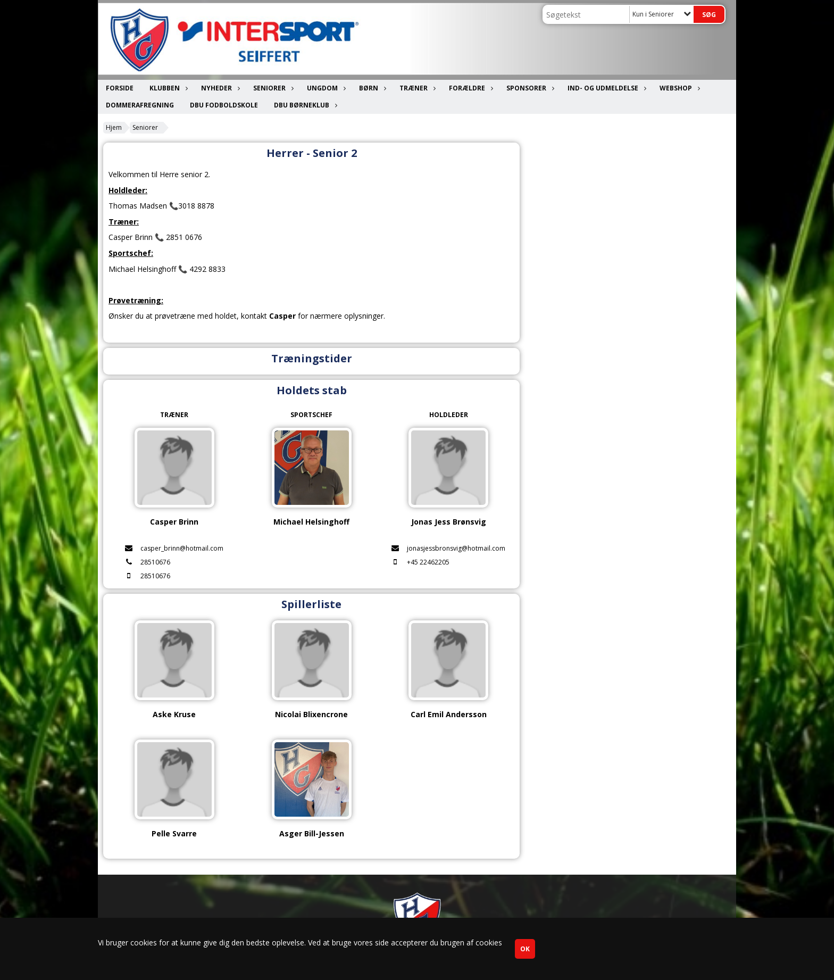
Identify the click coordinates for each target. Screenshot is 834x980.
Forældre (469, 88)
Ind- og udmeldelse (606, 88)
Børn (371, 88)
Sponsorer (529, 88)
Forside (120, 88)
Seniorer (272, 88)
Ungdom (325, 88)
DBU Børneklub (304, 105)
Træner (416, 88)
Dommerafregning (140, 105)
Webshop (678, 88)
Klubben (167, 88)
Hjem (114, 127)
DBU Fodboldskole (224, 105)
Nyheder (219, 88)
